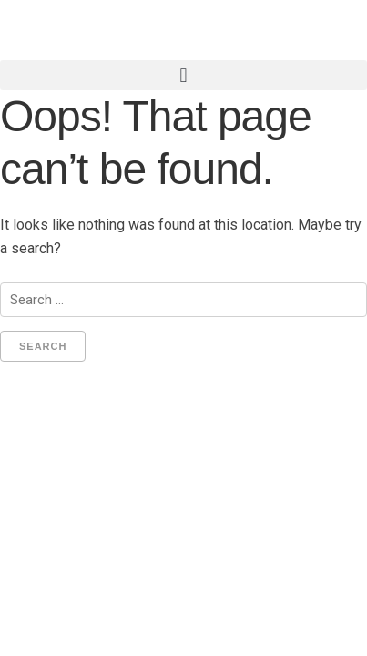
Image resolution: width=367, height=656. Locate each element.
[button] (183, 75)
